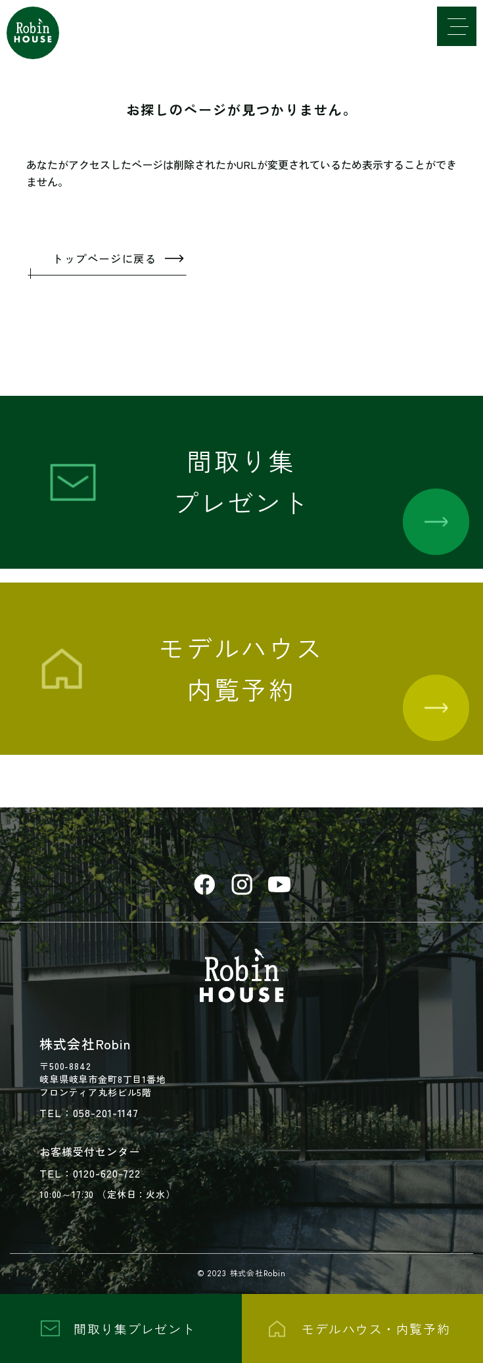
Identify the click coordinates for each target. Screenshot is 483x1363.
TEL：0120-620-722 (90, 1173)
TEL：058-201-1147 (89, 1112)
